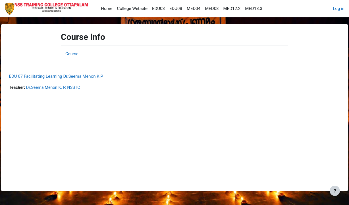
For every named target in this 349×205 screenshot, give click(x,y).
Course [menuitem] (72, 53)
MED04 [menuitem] (193, 8)
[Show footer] (335, 191)
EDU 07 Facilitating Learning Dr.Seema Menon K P (69, 76)
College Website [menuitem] (132, 8)
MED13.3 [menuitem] (253, 8)
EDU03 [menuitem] (158, 8)
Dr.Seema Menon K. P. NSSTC (67, 87)
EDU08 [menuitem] (175, 8)
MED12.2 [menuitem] (232, 8)
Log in (338, 8)
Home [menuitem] (106, 8)
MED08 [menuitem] (212, 8)
